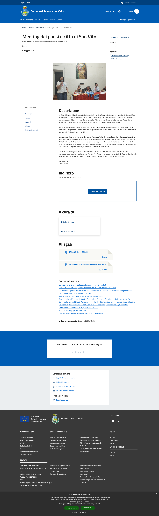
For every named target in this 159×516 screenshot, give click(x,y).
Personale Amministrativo (29, 451)
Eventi (112, 455)
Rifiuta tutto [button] (87, 508)
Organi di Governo (26, 437)
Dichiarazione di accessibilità (90, 477)
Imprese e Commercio (57, 443)
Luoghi (112, 452)
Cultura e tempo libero (58, 440)
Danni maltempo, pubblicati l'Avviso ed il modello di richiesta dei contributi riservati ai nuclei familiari (97, 302)
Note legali (84, 474)
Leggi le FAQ (54, 471)
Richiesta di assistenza (58, 474)
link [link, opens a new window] (99, 504)
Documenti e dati (26, 454)
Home (24, 27)
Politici (22, 449)
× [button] (156, 494)
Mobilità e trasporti (57, 449)
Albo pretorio (84, 468)
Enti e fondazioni (26, 446)
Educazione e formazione (89, 437)
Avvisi (112, 443)
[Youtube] (114, 11)
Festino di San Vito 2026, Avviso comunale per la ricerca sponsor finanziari (87, 287)
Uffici (22, 443)
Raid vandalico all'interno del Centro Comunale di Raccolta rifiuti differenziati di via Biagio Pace (95, 299)
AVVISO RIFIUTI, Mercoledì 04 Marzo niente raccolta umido (81, 296)
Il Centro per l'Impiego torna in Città (72, 310)
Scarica (102, 257)
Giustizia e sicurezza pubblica (90, 440)
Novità (31, 27)
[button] (79, 513)
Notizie (112, 437)
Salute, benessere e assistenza (91, 448)
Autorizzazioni (85, 451)
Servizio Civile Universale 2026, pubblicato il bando (78, 307)
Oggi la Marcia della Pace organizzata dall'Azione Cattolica (81, 313)
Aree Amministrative (27, 440)
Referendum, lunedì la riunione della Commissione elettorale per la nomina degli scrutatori (93, 304)
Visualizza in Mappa (98, 191)
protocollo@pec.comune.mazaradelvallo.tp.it (36, 482)
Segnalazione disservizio (58, 468)
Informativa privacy (87, 471)
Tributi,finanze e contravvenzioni (91, 443)
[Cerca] (136, 11)
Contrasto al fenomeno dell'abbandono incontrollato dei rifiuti (82, 285)
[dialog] (79, 504)
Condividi (115, 37)
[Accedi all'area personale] (129, 2)
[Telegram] (119, 11)
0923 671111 (37, 485)
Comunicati (40, 27)
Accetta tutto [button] (72, 508)
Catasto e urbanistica (57, 446)
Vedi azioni (125, 37)
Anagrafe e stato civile (58, 437)
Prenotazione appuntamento (60, 465)
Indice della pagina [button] (30, 107)
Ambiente (83, 446)
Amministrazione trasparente (90, 465)
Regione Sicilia (25, 2)
